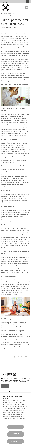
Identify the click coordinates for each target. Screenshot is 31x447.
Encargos (13, 391)
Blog (14, 13)
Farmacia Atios (7, 13)
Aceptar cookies (15, 427)
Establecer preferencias (15, 434)
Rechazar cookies (15, 441)
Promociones (21, 391)
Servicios (4, 391)
